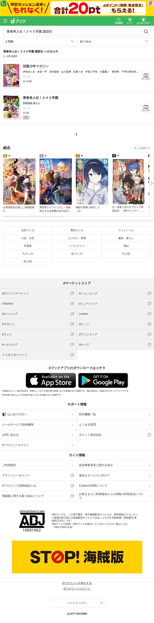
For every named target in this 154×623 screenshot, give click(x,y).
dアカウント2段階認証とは (19, 485)
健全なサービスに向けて (94, 475)
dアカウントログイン (15, 445)
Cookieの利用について (93, 485)
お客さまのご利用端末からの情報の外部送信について (111, 495)
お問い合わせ (10, 434)
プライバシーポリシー (16, 475)
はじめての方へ (14, 414)
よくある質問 (87, 424)
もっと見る (140, 148)
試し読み (146, 79)
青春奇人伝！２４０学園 (40, 97)
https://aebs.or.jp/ (63, 527)
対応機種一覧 (87, 414)
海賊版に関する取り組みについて (23, 495)
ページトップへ (77, 603)
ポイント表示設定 (90, 434)
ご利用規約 (9, 465)
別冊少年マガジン (36, 66)
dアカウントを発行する (77, 583)
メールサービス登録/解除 (18, 424)
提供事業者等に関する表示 (96, 465)
